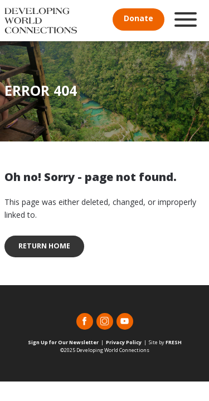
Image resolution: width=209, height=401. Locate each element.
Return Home (44, 246)
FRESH (174, 342)
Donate (138, 18)
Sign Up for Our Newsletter (63, 342)
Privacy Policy (124, 342)
